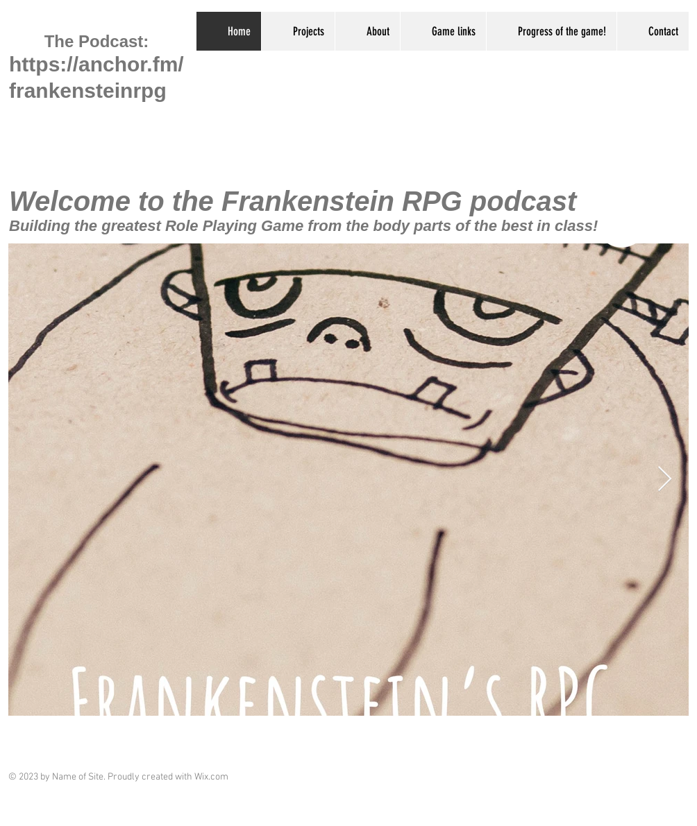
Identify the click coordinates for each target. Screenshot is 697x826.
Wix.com (211, 777)
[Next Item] (665, 479)
